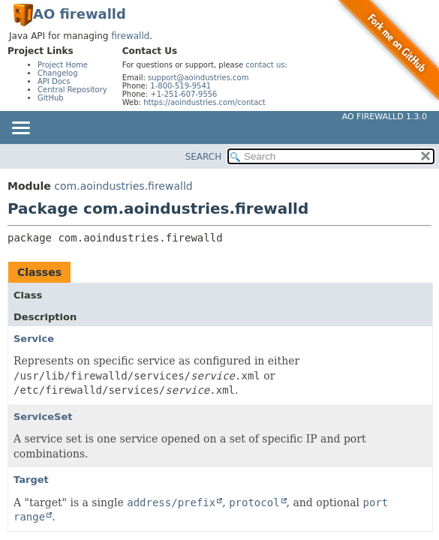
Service (34, 338)
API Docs (54, 81)
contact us (264, 65)
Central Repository (72, 90)
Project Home (63, 65)
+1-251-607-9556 (183, 94)
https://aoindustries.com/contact (204, 102)
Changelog (58, 73)
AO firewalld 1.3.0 (384, 117)
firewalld (130, 36)
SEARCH (203, 157)
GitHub (51, 98)
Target (31, 479)
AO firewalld (79, 14)
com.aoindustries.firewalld (123, 186)
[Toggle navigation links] (20, 129)
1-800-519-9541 (180, 86)
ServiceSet (43, 416)
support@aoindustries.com (198, 78)
